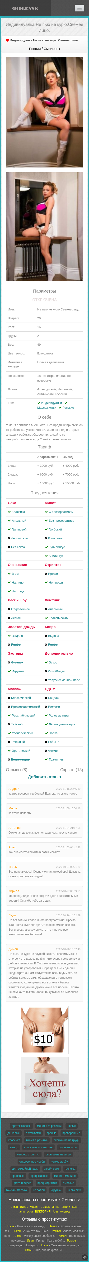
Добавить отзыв (44, 777)
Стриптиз (53, 565)
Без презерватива (61, 520)
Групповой (19, 529)
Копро (50, 627)
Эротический (21, 750)
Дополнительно (59, 653)
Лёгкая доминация (62, 724)
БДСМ (50, 689)
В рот (15, 573)
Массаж (14, 689)
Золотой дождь (21, 627)
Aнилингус (56, 556)
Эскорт (54, 662)
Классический (58, 618)
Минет (50, 503)
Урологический (22, 733)
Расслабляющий (24, 715)
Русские (68, 407)
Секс (12, 503)
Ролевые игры (59, 715)
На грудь (18, 591)
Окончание (17, 565)
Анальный (19, 520)
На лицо (18, 582)
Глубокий (55, 529)
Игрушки (18, 671)
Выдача (17, 636)
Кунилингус (57, 547)
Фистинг (52, 600)
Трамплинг (56, 759)
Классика (18, 512)
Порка (53, 733)
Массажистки (46, 407)
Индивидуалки (51, 403)
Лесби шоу (17, 600)
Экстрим (15, 653)
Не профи (56, 582)
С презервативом (61, 512)
